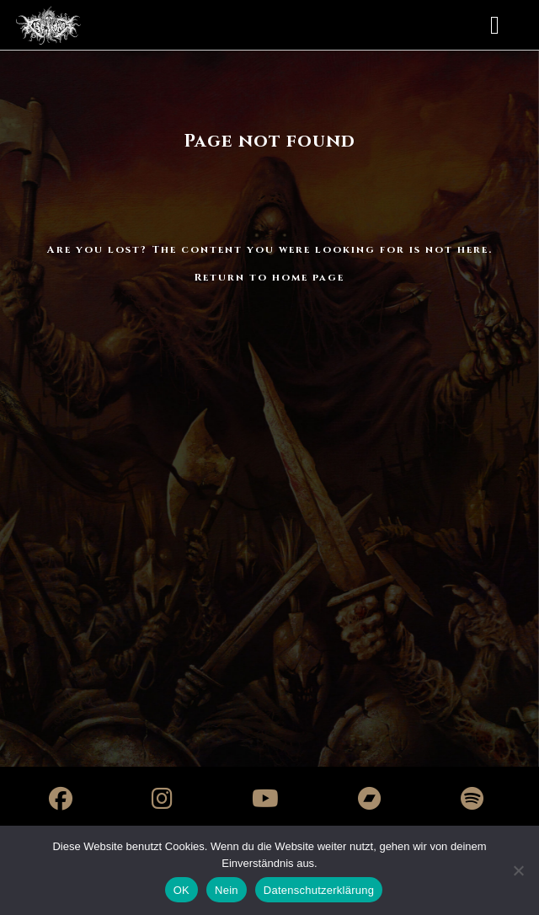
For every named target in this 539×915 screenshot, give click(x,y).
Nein (226, 890)
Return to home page (269, 277)
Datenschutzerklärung (319, 890)
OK (181, 890)
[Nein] (518, 870)
